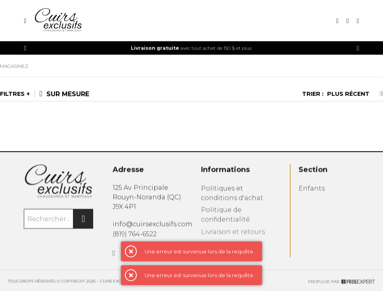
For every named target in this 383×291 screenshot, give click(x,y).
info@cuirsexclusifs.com (152, 226)
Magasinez (14, 68)
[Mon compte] (348, 21)
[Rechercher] (83, 221)
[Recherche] (337, 21)
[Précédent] (25, 48)
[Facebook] (114, 257)
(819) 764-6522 (135, 236)
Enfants (312, 191)
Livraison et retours (233, 236)
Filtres (12, 93)
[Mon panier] (358, 21)
